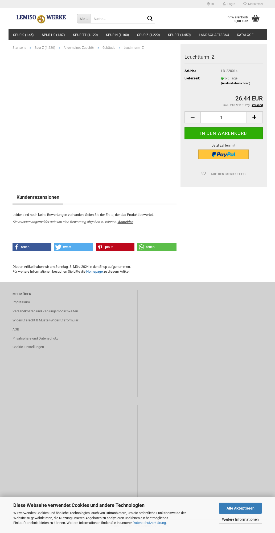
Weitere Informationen (240, 519)
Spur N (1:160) (117, 35)
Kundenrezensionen (38, 197)
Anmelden (125, 222)
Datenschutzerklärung (149, 523)
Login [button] (229, 4)
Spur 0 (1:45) (23, 35)
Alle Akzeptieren (241, 508)
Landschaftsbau (214, 35)
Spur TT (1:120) (85, 35)
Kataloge (245, 35)
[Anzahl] (223, 117)
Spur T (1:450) (179, 35)
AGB (16, 329)
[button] (211, 4)
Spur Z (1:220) (148, 35)
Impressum (21, 302)
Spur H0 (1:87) (53, 35)
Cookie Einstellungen (28, 347)
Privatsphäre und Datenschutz (35, 338)
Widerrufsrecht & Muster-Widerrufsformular (45, 320)
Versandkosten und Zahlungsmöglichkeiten (45, 311)
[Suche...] (83, 18)
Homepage (94, 271)
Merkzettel (253, 4)
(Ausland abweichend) (235, 83)
